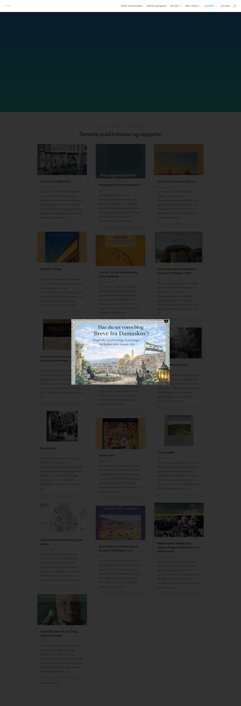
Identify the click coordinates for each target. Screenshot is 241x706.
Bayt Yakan (192, 6)
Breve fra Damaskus (132, 6)
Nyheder (209, 6)
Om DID (174, 6)
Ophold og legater (156, 6)
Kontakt (225, 6)
